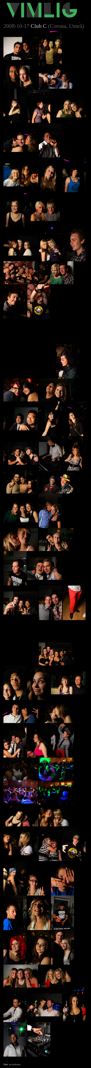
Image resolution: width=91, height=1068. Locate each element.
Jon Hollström (14, 1064)
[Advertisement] (29, 340)
